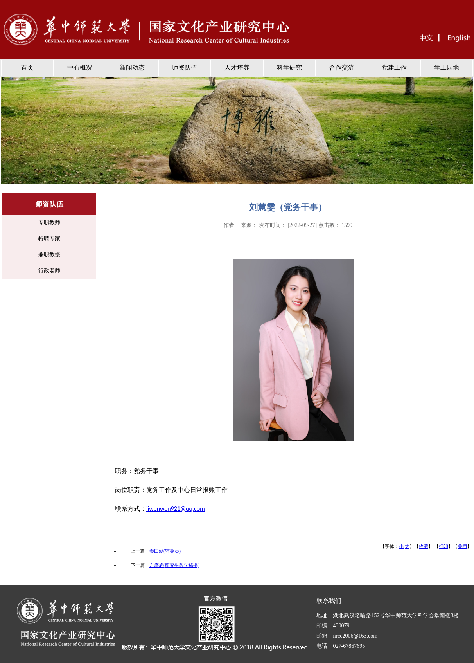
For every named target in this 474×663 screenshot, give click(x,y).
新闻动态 (132, 67)
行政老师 (49, 271)
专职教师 (49, 222)
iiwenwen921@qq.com (175, 508)
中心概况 (79, 67)
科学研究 (289, 67)
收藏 (423, 546)
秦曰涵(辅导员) (165, 551)
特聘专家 (49, 238)
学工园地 (446, 67)
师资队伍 (184, 67)
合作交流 (341, 67)
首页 (27, 67)
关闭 (462, 546)
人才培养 (237, 67)
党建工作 (394, 67)
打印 (443, 546)
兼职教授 (49, 255)
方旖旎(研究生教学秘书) (174, 565)
